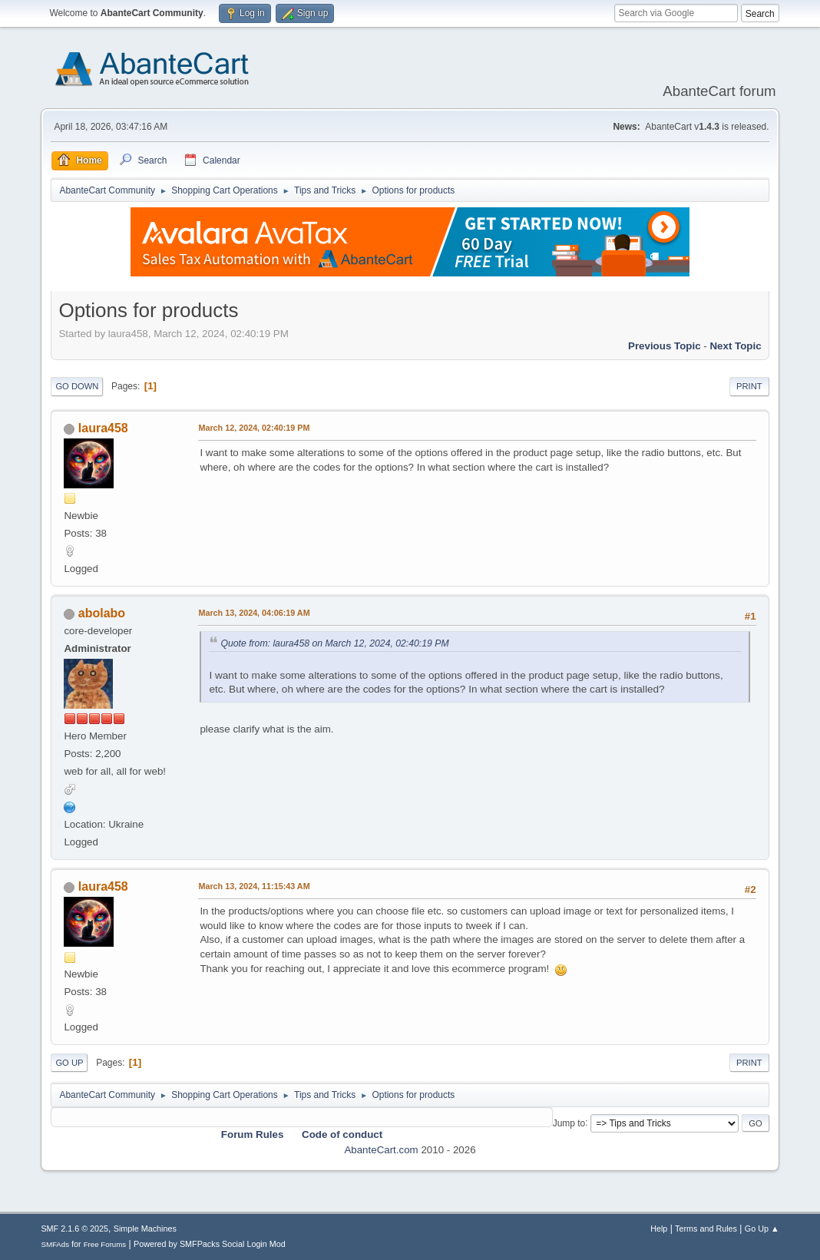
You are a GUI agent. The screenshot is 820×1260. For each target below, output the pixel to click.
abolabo (101, 613)
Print (749, 386)
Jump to (569, 1122)
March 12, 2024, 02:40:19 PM (253, 427)
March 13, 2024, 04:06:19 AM (253, 612)
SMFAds (55, 1244)
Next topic (735, 346)
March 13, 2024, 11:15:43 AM (253, 886)
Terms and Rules (706, 1228)
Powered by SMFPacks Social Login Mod (210, 1243)
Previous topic (664, 346)
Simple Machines (145, 1228)
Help (658, 1228)
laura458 (103, 428)
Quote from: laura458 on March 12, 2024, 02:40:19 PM (334, 643)
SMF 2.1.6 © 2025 (74, 1228)
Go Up (69, 1062)
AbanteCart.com (381, 1150)
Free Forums (105, 1244)
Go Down (76, 386)
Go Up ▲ (762, 1228)
